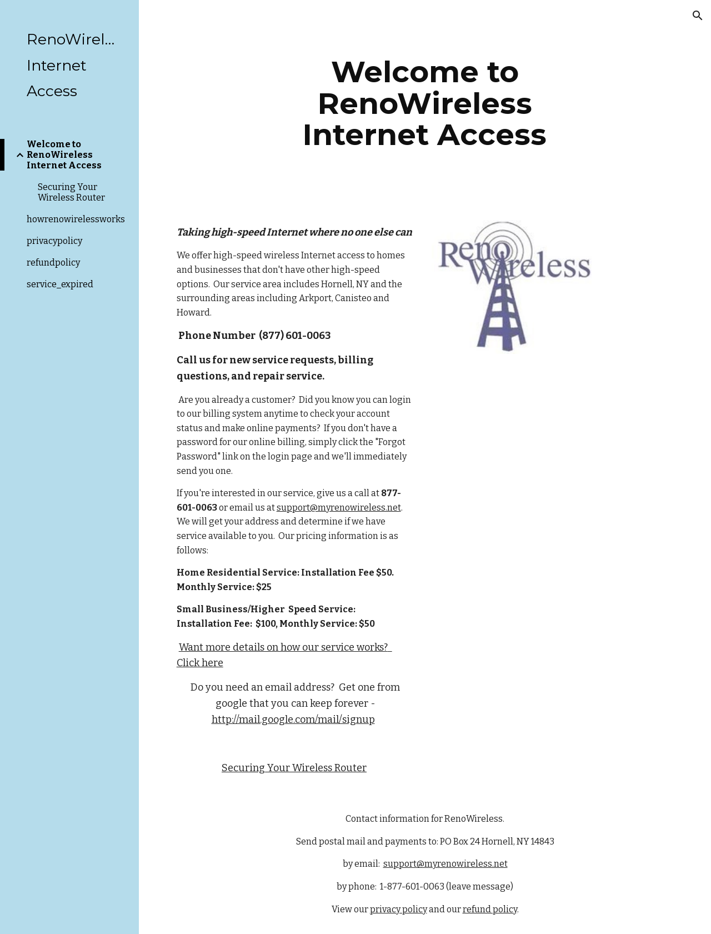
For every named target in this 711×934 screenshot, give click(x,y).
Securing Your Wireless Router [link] (71, 192)
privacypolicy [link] (54, 241)
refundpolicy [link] (53, 262)
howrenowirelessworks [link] (76, 219)
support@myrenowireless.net (339, 507)
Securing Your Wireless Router (294, 768)
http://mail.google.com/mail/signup (293, 719)
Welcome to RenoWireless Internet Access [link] (64, 155)
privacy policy (398, 909)
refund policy (490, 909)
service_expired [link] (60, 284)
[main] (424, 103)
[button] (697, 15)
